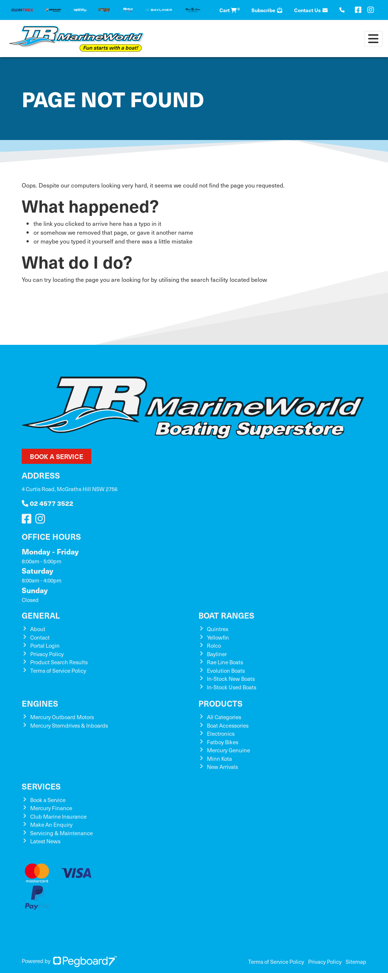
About (37, 629)
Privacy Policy (47, 654)
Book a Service (56, 456)
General (41, 615)
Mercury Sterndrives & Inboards (69, 725)
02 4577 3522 (47, 503)
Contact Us (311, 10)
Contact (40, 637)
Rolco (214, 645)
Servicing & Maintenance (61, 833)
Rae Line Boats (225, 662)
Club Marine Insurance (58, 816)
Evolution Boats (226, 670)
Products (220, 703)
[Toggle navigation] (373, 38)
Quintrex (217, 629)
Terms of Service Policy (58, 670)
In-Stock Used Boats (231, 687)
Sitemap (356, 962)
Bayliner (217, 654)
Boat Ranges (226, 615)
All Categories (224, 717)
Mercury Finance (51, 808)
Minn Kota (219, 759)
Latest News (45, 841)
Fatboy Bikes (222, 742)
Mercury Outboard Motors (62, 717)
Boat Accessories (227, 725)
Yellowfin (218, 637)
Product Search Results (59, 662)
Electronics (220, 733)
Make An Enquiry (51, 824)
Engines (40, 703)
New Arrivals (222, 767)
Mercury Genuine (228, 750)
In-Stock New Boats (231, 679)
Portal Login (45, 645)
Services (41, 786)
